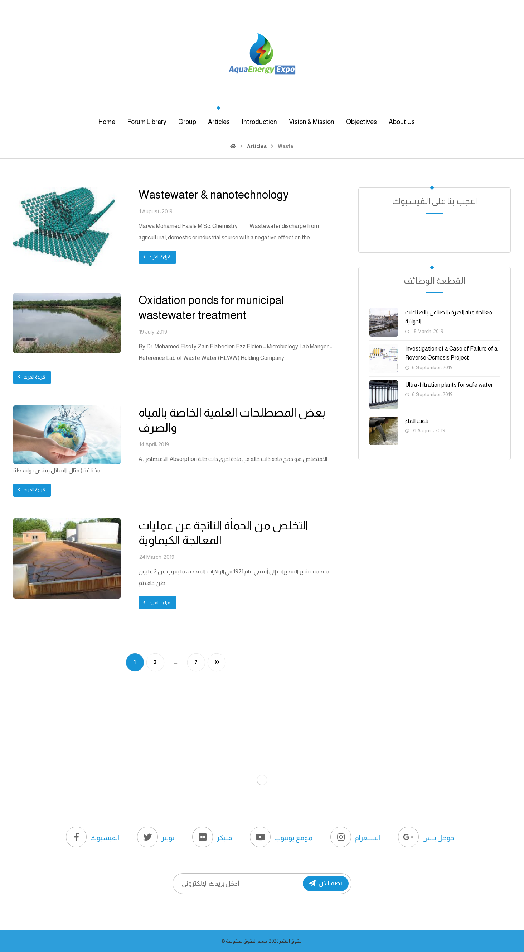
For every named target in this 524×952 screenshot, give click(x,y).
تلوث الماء (416, 421)
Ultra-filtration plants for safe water (449, 385)
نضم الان (325, 883)
